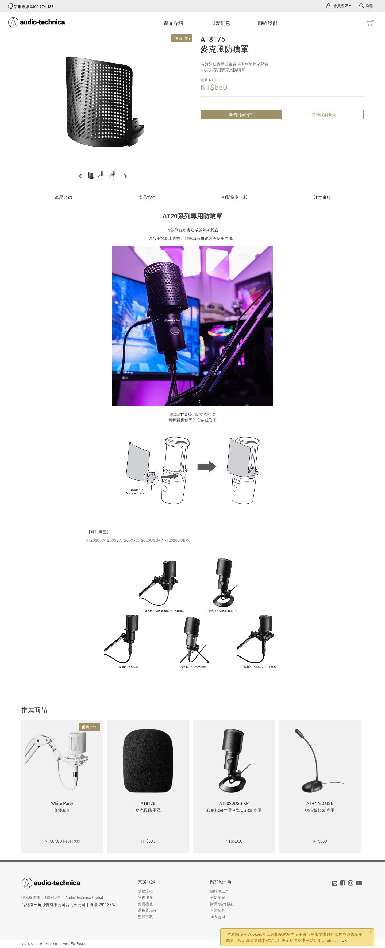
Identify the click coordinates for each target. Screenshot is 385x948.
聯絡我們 (267, 23)
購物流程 (145, 891)
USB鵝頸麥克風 (320, 810)
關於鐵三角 (221, 881)
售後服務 (145, 897)
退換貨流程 (147, 910)
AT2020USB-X (177, 540)
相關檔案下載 (235, 197)
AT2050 (126, 540)
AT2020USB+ (148, 540)
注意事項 (322, 197)
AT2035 (109, 540)
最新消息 (220, 23)
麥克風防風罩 (148, 810)
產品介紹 (173, 23)
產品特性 (147, 197)
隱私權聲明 (30, 897)
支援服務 (146, 881)
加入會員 (217, 916)
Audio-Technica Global (84, 897)
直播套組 (62, 810)
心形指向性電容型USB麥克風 (234, 810)
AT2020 (92, 540)
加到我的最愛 (324, 114)
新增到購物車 (241, 114)
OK (344, 940)
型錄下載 (145, 916)
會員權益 (145, 903)
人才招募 (217, 910)
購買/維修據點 (222, 903)
